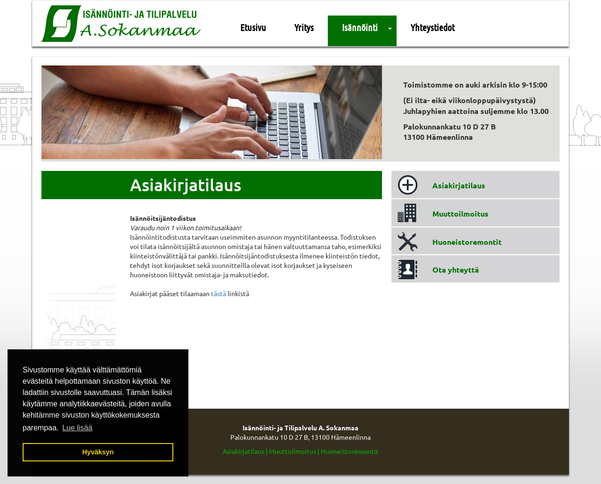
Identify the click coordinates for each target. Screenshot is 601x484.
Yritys (304, 27)
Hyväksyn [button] (98, 452)
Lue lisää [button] (77, 428)
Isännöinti (360, 27)
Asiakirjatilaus (458, 185)
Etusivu (253, 27)
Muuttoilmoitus (460, 213)
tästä (218, 293)
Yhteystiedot (433, 27)
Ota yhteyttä (455, 269)
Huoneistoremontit (467, 242)
